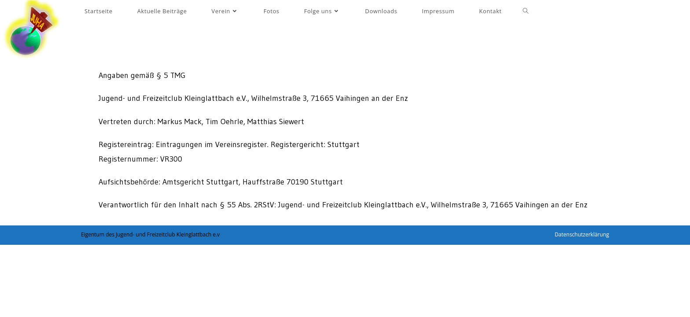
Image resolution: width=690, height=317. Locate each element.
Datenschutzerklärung (581, 234)
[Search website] (525, 11)
